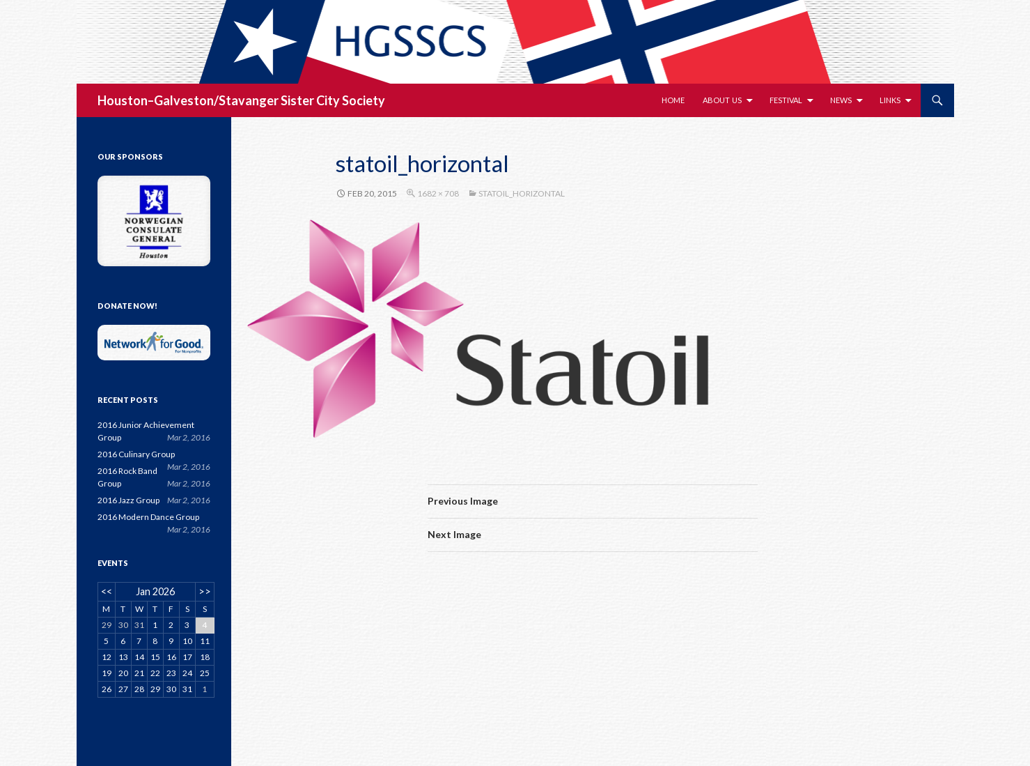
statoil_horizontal (521, 193)
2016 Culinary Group (136, 454)
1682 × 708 (438, 193)
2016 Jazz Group (128, 500)
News (841, 100)
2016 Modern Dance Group (148, 517)
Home (673, 100)
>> (204, 591)
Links (890, 100)
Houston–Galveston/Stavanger (188, 100)
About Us (722, 100)
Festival (786, 100)
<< (106, 591)
